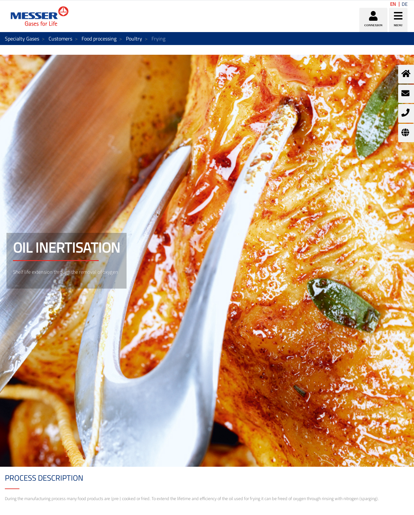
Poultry (134, 38)
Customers (60, 38)
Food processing (99, 38)
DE (405, 4)
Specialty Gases (22, 38)
